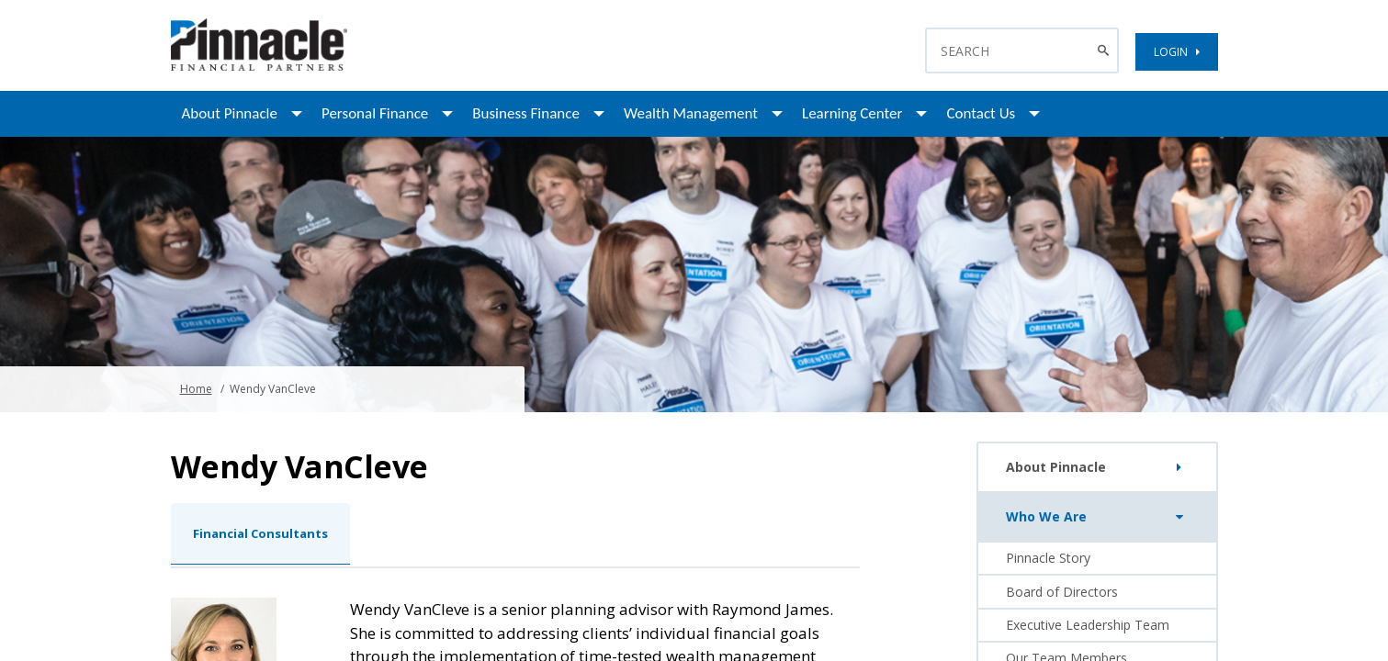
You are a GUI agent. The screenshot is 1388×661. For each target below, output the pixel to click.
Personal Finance (375, 113)
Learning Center (852, 113)
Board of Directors (1062, 591)
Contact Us (980, 113)
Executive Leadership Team (1087, 624)
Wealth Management (691, 113)
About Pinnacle (229, 113)
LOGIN (1177, 52)
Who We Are (1098, 517)
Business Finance (526, 113)
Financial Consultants (260, 533)
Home (196, 389)
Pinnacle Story (1048, 557)
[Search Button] (1105, 50)
